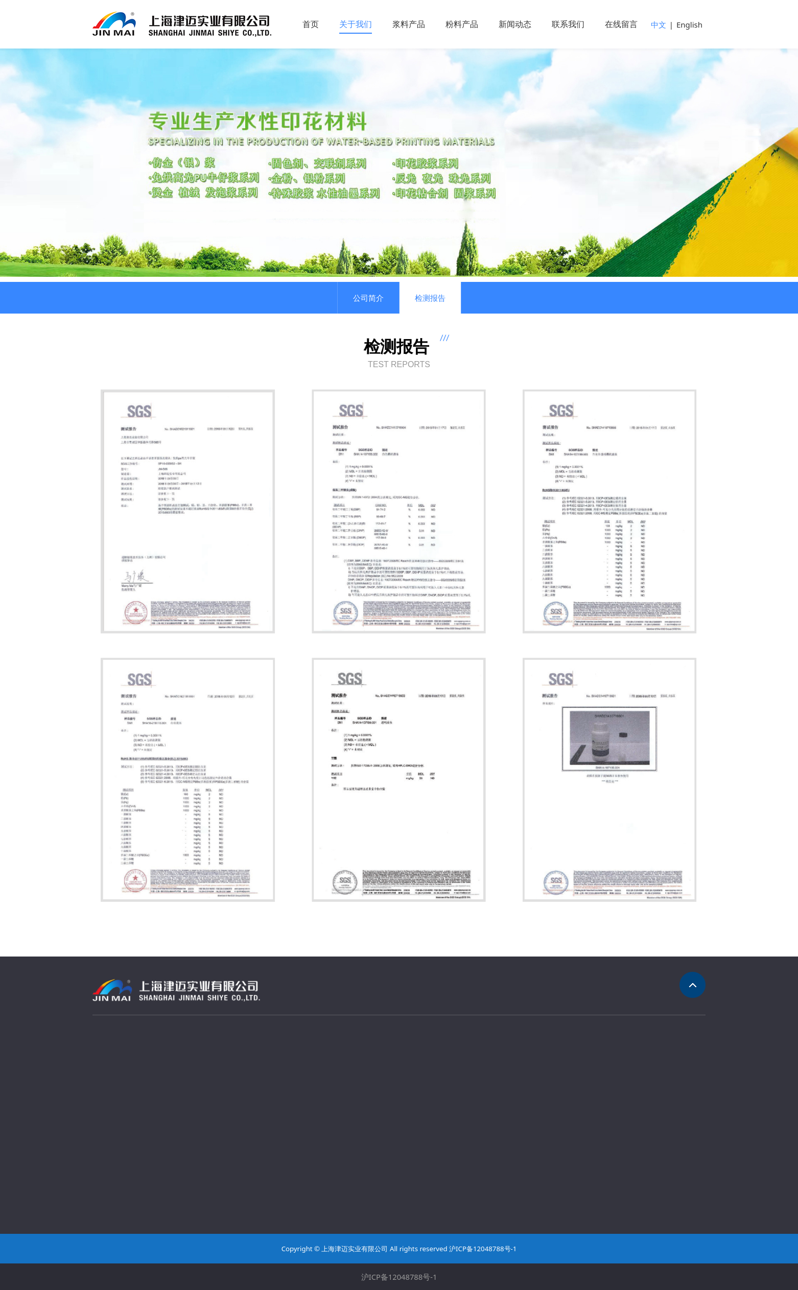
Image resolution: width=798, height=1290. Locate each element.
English (689, 24)
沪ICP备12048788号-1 (399, 1277)
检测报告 (430, 298)
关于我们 (355, 24)
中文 (658, 24)
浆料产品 (408, 24)
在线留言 (621, 24)
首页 (310, 24)
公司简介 (368, 298)
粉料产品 (461, 24)
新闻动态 (515, 24)
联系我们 (568, 24)
